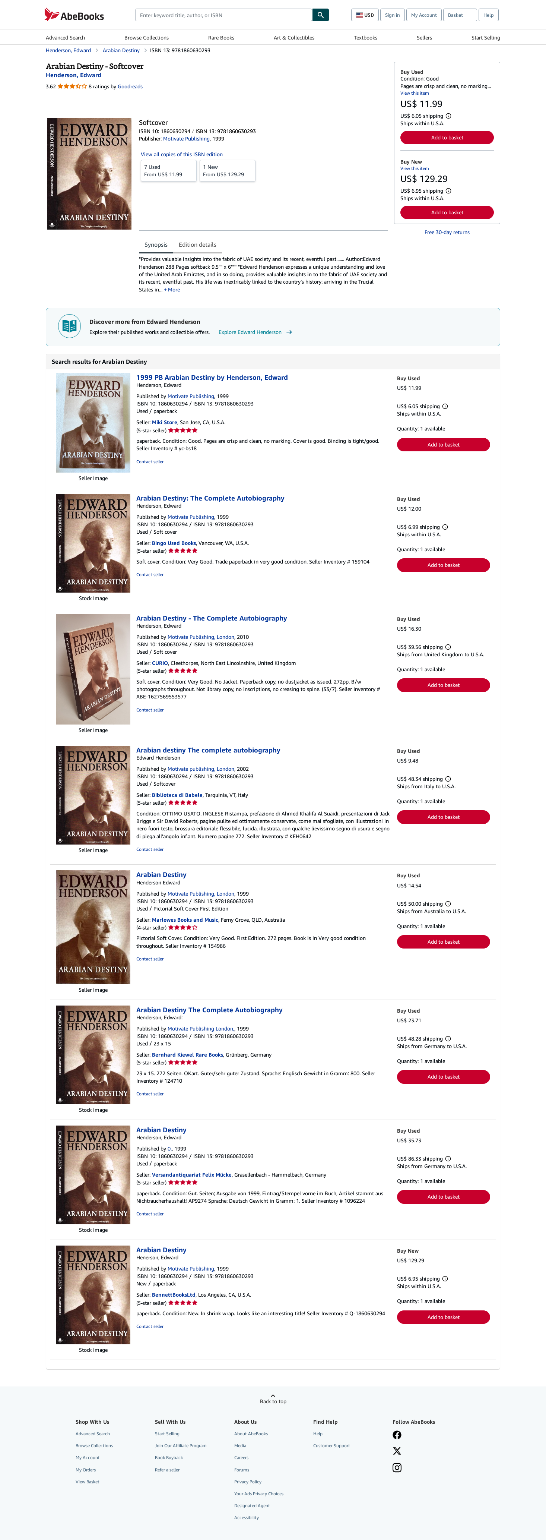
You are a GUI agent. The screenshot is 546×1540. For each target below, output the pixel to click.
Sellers (424, 37)
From (168, 170)
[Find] (320, 15)
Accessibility (246, 1517)
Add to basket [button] (447, 137)
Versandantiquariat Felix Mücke (192, 1174)
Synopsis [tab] (156, 244)
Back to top (273, 1401)
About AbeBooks (251, 1433)
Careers (241, 1457)
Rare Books (221, 37)
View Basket (87, 1481)
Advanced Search (65, 37)
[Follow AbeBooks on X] (397, 1452)
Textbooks (365, 37)
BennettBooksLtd (174, 1294)
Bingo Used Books (174, 543)
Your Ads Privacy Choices (258, 1493)
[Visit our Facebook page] (397, 1436)
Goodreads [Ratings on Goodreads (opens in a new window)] (130, 86)
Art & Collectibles (294, 37)
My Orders (86, 1470)
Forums (241, 1470)
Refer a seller (167, 1470)
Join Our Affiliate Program (181, 1445)
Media (240, 1445)
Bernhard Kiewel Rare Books (187, 1054)
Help (488, 15)
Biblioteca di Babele (177, 795)
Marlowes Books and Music (185, 919)
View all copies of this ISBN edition (182, 154)
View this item (414, 93)
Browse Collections (146, 37)
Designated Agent (252, 1505)
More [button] (174, 289)
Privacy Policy (247, 1481)
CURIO (160, 663)
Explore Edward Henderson (256, 332)
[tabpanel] (263, 274)
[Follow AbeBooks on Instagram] (397, 1468)
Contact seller (150, 461)
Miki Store (164, 422)
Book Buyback (169, 1457)
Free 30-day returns (447, 232)
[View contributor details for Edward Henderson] (73, 75)
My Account (424, 15)
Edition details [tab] (197, 244)
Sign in (392, 15)
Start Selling (486, 37)
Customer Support (331, 1445)
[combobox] (223, 15)
